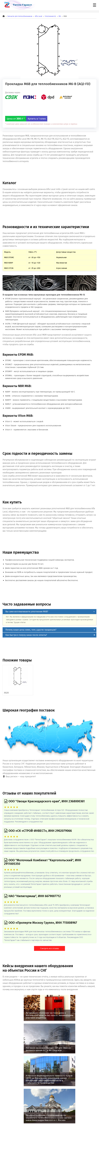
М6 (60, 16)
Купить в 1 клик (37, 118)
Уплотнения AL (50, 16)
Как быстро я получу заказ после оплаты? (26, 635)
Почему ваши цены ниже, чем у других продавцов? (30, 630)
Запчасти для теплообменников (19, 16)
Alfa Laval (38, 16)
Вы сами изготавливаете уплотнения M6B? (26, 611)
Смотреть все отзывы (49, 948)
